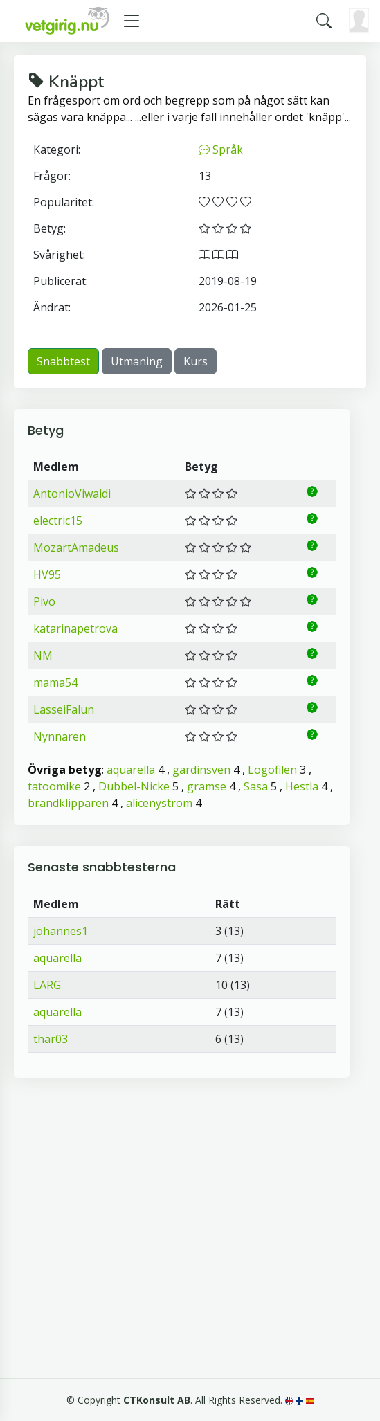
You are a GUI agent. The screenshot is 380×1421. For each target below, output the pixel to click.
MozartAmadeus (76, 547)
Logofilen (272, 769)
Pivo (44, 601)
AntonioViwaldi (72, 493)
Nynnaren (59, 736)
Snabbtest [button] (63, 361)
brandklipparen (68, 803)
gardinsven (201, 769)
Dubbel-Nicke (134, 786)
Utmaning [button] (137, 361)
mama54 (55, 682)
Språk (221, 149)
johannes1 (60, 931)
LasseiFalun (63, 709)
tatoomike (54, 786)
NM (43, 655)
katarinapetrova (75, 628)
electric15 (57, 520)
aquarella (131, 769)
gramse (206, 786)
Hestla (301, 786)
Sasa (256, 786)
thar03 (50, 1039)
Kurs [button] (195, 361)
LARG (47, 985)
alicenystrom (159, 803)
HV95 (47, 574)
